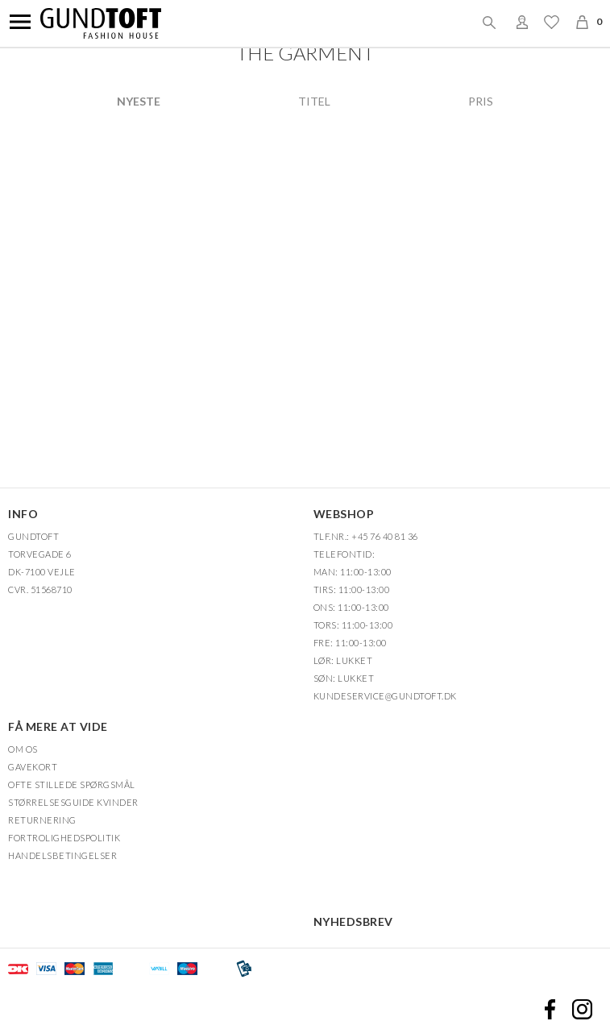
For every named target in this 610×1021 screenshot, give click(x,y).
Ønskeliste (551, 22)
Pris (480, 101)
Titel (314, 101)
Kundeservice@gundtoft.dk (385, 696)
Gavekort (32, 767)
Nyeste (138, 101)
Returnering (42, 820)
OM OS (23, 749)
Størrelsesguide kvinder (73, 802)
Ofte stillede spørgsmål (71, 784)
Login (522, 22)
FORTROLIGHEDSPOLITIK (64, 837)
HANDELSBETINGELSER (62, 855)
